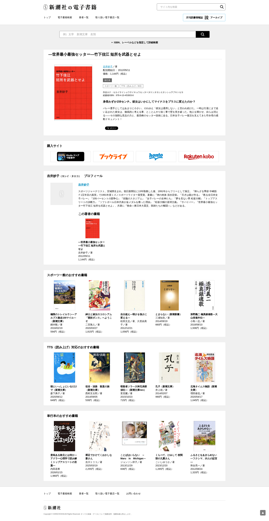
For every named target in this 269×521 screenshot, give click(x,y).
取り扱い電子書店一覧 (107, 17)
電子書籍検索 (65, 17)
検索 (222, 7)
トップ (47, 17)
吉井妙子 (108, 66)
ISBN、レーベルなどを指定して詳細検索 (136, 42)
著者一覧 (84, 17)
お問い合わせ (133, 493)
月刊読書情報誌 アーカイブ (204, 17)
